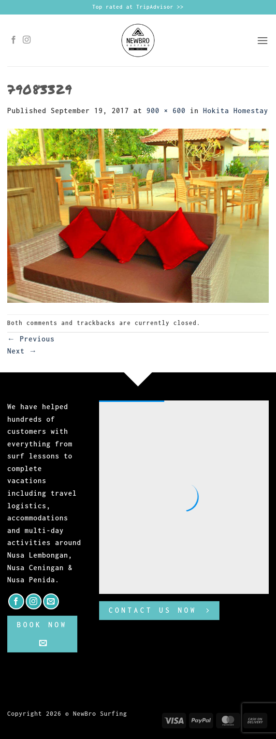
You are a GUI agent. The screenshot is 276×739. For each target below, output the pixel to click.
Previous (31, 339)
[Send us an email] (51, 601)
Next (22, 351)
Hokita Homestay (235, 110)
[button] (263, 40)
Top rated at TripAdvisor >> (138, 7)
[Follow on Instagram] (27, 40)
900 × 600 (166, 110)
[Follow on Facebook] (14, 40)
